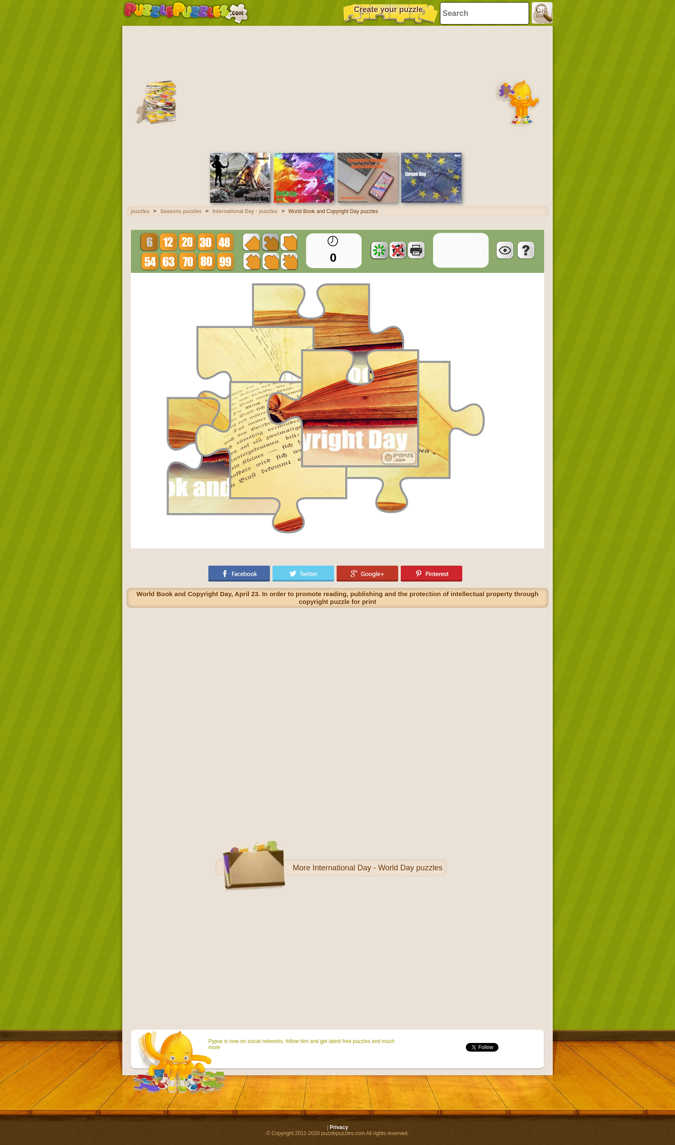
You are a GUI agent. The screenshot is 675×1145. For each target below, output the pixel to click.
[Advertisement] (337, 88)
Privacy (339, 1127)
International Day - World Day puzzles (378, 867)
